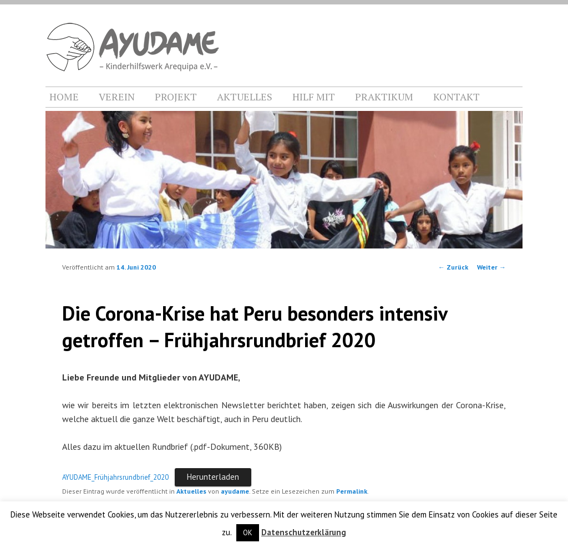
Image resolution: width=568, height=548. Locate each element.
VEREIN (117, 96)
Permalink (351, 491)
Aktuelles (191, 491)
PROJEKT (176, 96)
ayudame (235, 491)
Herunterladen (213, 476)
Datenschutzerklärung (303, 532)
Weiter (491, 267)
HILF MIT (313, 96)
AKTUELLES (244, 96)
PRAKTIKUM (384, 96)
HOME (64, 96)
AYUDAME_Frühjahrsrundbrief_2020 (115, 477)
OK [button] (247, 532)
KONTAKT (456, 96)
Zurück (453, 267)
